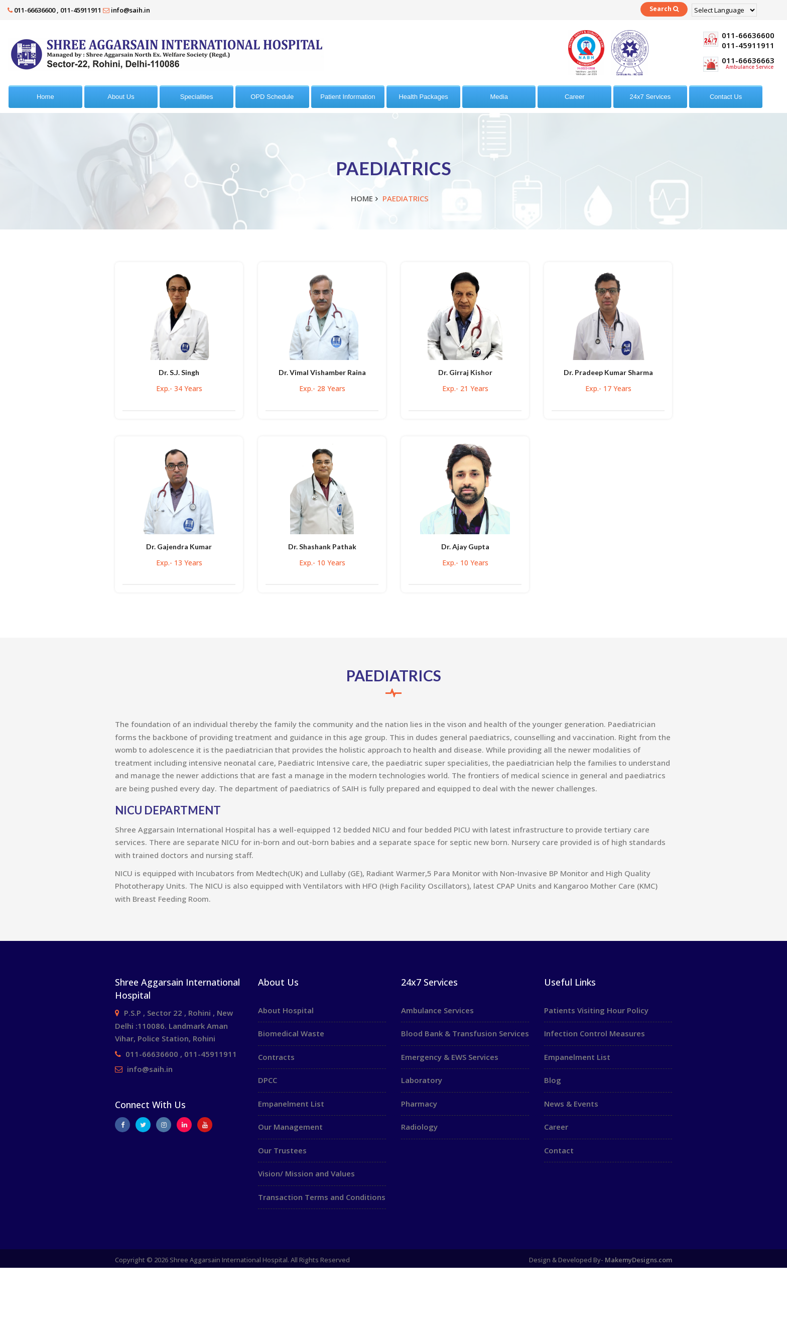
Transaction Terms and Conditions (321, 1197)
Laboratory (421, 1080)
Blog (552, 1080)
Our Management (290, 1127)
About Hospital (286, 1010)
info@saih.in (130, 10)
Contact (559, 1150)
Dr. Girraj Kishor (465, 372)
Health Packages (423, 96)
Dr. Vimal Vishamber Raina (322, 372)
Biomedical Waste (291, 1033)
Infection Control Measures (594, 1033)
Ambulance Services (437, 1010)
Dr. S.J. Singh (179, 372)
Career (575, 96)
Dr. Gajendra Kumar (179, 546)
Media (498, 96)
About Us (120, 96)
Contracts (276, 1057)
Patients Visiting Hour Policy (596, 1010)
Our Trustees (282, 1150)
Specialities (196, 96)
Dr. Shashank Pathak (322, 546)
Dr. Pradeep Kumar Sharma (608, 372)
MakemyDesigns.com (638, 1259)
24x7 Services (650, 96)
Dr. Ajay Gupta (465, 546)
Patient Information (347, 96)
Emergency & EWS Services (449, 1057)
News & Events (571, 1104)
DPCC (267, 1080)
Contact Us (726, 96)
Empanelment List (291, 1104)
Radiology (419, 1127)
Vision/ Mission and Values (306, 1173)
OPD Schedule (272, 96)
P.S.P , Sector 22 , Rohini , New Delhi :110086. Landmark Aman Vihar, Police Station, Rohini (174, 1025)
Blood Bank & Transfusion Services (465, 1033)
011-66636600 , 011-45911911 (57, 10)
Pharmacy (419, 1104)
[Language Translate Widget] (724, 10)
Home (45, 96)
